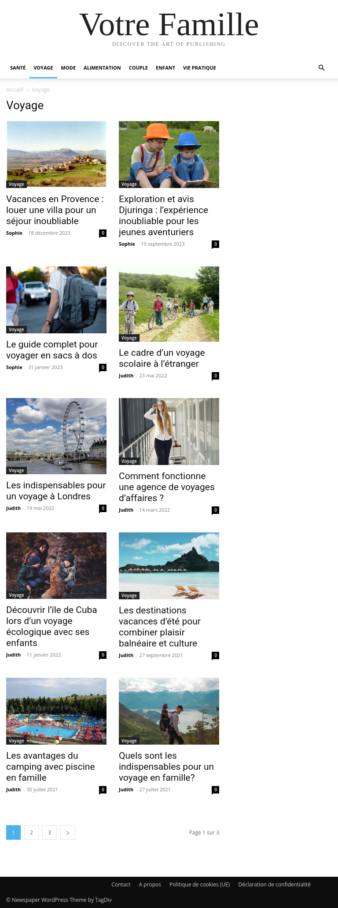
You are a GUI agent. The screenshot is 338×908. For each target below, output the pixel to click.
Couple (138, 67)
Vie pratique (199, 67)
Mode (68, 67)
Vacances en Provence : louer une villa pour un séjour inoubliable (55, 210)
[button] (321, 68)
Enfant (165, 67)
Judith (126, 375)
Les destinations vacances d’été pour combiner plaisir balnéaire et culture (160, 627)
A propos (150, 884)
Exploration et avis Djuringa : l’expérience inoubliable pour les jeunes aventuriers (163, 215)
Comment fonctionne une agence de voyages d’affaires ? (167, 487)
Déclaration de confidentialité (274, 884)
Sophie (14, 232)
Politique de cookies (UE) (199, 884)
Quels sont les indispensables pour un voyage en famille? (166, 766)
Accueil (14, 89)
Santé (18, 67)
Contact (120, 884)
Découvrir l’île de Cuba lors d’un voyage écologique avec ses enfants (51, 626)
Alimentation (102, 67)
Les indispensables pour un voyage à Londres (56, 491)
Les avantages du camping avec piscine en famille (50, 766)
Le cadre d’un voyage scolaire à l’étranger (162, 358)
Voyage (43, 67)
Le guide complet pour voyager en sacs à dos (52, 350)
